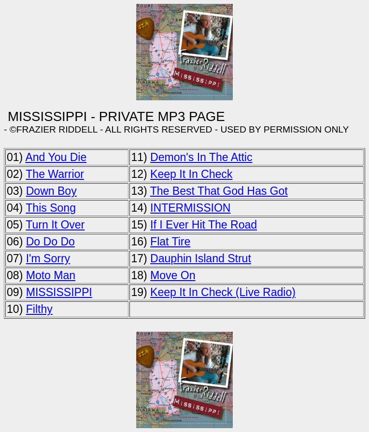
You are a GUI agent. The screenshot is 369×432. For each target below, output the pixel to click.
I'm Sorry (48, 258)
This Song (51, 208)
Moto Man (50, 275)
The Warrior (55, 174)
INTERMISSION (190, 208)
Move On (172, 275)
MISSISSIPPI (59, 292)
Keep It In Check (191, 174)
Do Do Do (50, 241)
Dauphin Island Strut (200, 258)
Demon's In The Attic (201, 157)
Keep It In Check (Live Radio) (223, 292)
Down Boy (51, 191)
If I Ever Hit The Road (203, 224)
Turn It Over (55, 224)
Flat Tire (170, 241)
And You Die (55, 157)
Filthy (39, 309)
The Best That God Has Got (219, 191)
